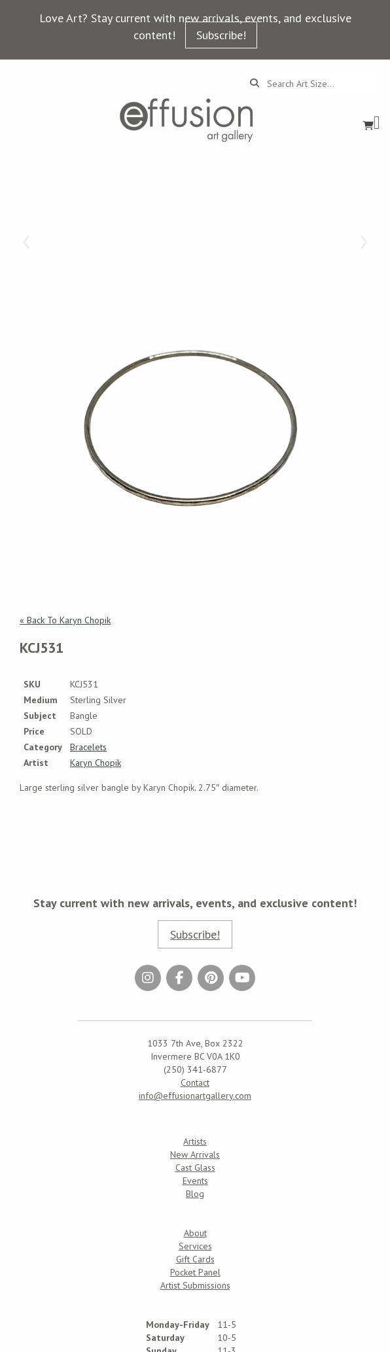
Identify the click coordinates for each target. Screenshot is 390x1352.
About (195, 1233)
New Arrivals (195, 1154)
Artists (195, 1141)
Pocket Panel (195, 1272)
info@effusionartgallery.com (195, 1095)
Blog (195, 1194)
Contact (195, 1082)
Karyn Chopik (95, 763)
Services (195, 1246)
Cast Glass (195, 1167)
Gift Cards (195, 1259)
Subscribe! (221, 35)
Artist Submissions (195, 1285)
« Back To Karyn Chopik (65, 620)
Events (195, 1181)
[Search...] (319, 84)
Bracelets (88, 747)
